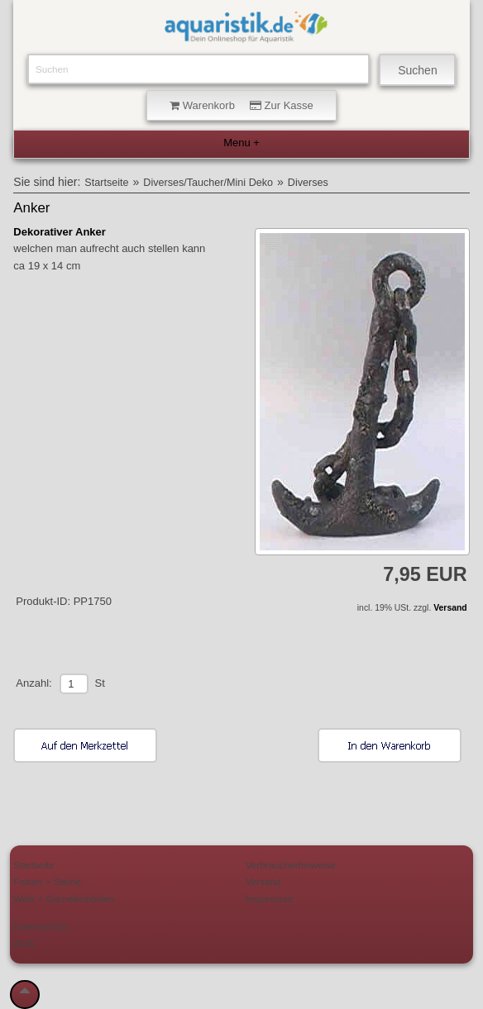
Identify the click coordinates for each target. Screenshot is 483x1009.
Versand (449, 607)
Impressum (270, 898)
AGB (23, 943)
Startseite (106, 182)
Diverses (308, 182)
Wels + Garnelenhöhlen (63, 898)
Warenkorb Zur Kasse (241, 105)
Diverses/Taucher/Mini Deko (208, 182)
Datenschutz (40, 926)
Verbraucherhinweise (291, 864)
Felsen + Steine (47, 881)
